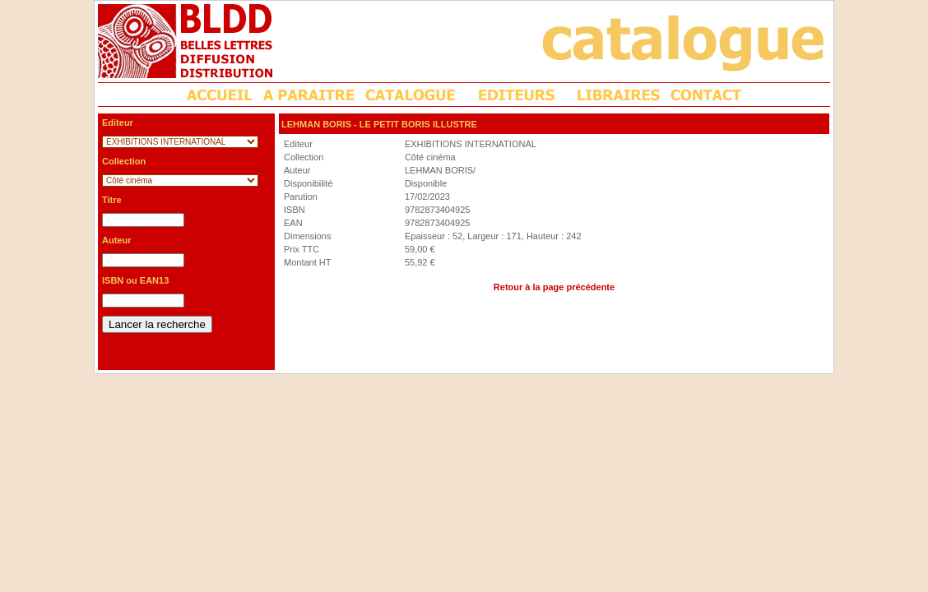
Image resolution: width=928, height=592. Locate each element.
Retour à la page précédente (554, 287)
